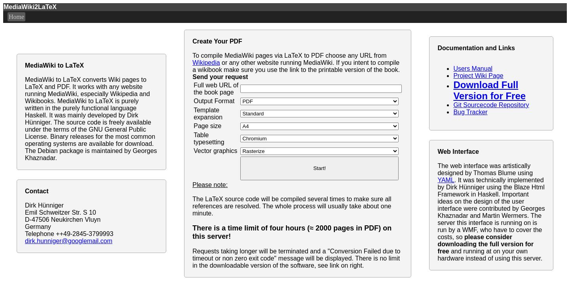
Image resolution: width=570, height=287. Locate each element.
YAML (445, 180)
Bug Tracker (470, 112)
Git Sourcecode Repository (491, 105)
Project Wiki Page (478, 75)
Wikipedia (206, 62)
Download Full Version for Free (489, 90)
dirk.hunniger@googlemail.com (68, 241)
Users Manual (472, 68)
